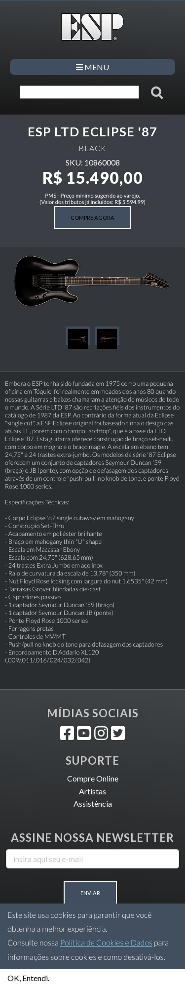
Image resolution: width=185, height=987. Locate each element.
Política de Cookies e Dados (106, 942)
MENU (92, 67)
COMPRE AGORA (92, 217)
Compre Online (92, 778)
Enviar (90, 893)
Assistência (93, 803)
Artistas (92, 791)
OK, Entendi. (28, 978)
